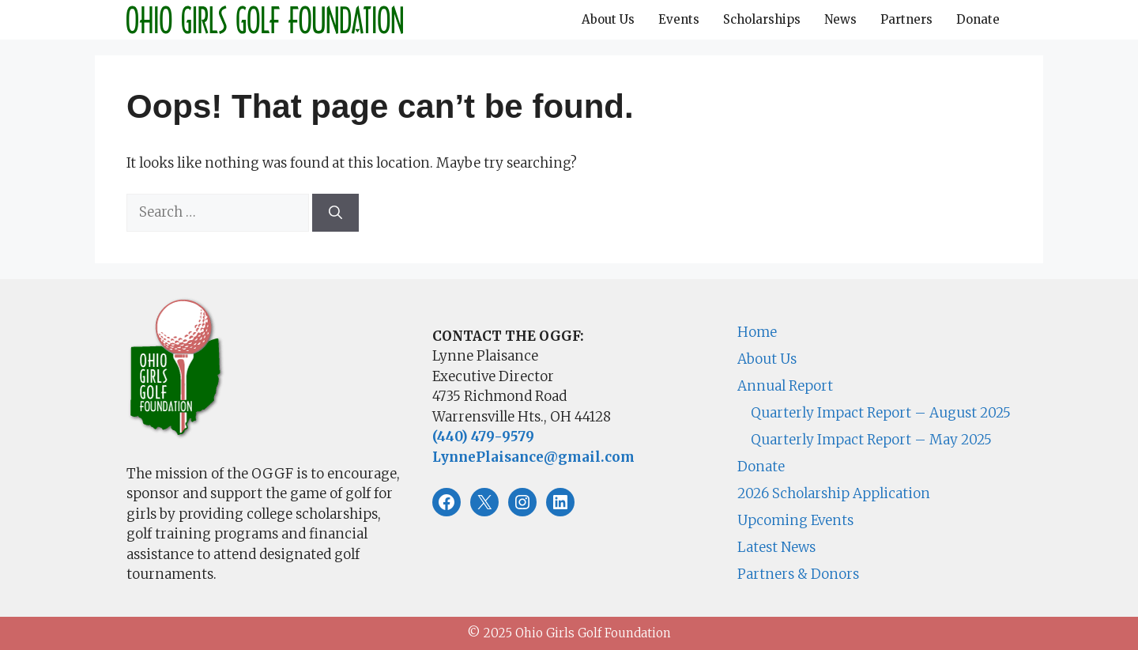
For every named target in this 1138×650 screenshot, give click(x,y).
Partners (906, 19)
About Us (608, 19)
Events (678, 19)
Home (757, 332)
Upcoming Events (795, 520)
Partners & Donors (798, 574)
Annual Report (785, 386)
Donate (978, 19)
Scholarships (762, 19)
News (840, 19)
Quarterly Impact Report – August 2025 (881, 412)
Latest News (776, 547)
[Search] (335, 213)
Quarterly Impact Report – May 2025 (871, 439)
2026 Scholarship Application (833, 493)
